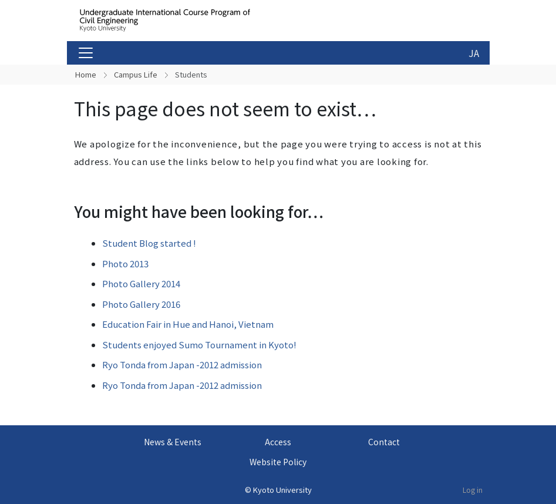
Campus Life (135, 74)
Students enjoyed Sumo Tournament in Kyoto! (199, 344)
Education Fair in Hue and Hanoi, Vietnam (188, 324)
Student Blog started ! (149, 243)
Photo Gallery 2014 (141, 283)
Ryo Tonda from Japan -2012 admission (182, 364)
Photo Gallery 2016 (141, 304)
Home (85, 74)
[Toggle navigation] (85, 53)
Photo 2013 (125, 263)
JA (474, 53)
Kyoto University (282, 489)
